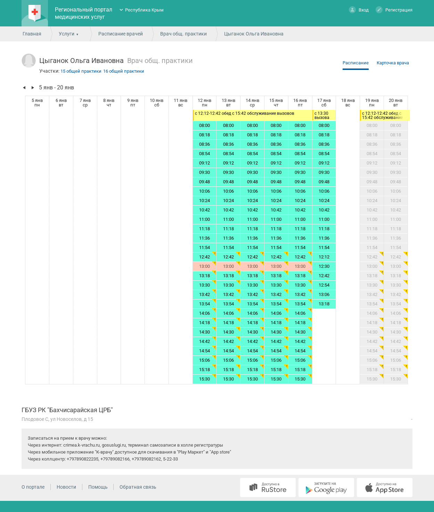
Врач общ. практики (183, 34)
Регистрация (394, 9)
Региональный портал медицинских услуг (83, 13)
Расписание (356, 62)
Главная (32, 34)
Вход (359, 9)
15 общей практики (80, 71)
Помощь (98, 487)
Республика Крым (144, 10)
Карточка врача (393, 62)
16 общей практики (123, 71)
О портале (33, 487)
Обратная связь (138, 487)
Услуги (66, 34)
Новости (66, 487)
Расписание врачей (120, 34)
